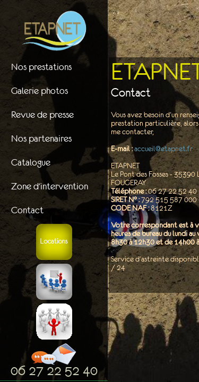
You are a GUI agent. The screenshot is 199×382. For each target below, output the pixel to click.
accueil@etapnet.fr (163, 148)
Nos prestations (41, 67)
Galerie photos (39, 90)
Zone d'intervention (49, 186)
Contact (27, 210)
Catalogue (30, 162)
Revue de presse (42, 114)
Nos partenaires (41, 138)
